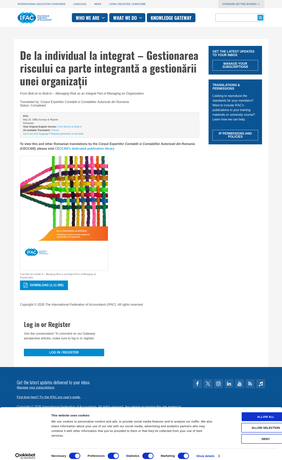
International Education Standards (41, 4)
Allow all (249, 413)
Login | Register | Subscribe (127, 4)
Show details (205, 452)
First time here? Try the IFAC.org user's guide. (49, 397)
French (55, 130)
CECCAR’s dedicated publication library (84, 148)
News (97, 4)
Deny (249, 435)
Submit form (260, 17)
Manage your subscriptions (35, 387)
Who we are (91, 17)
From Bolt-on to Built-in (70, 126)
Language (79, 4)
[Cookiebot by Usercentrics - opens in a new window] (25, 452)
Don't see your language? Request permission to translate (53, 133)
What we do (128, 17)
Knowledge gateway (171, 17)
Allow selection (249, 424)
